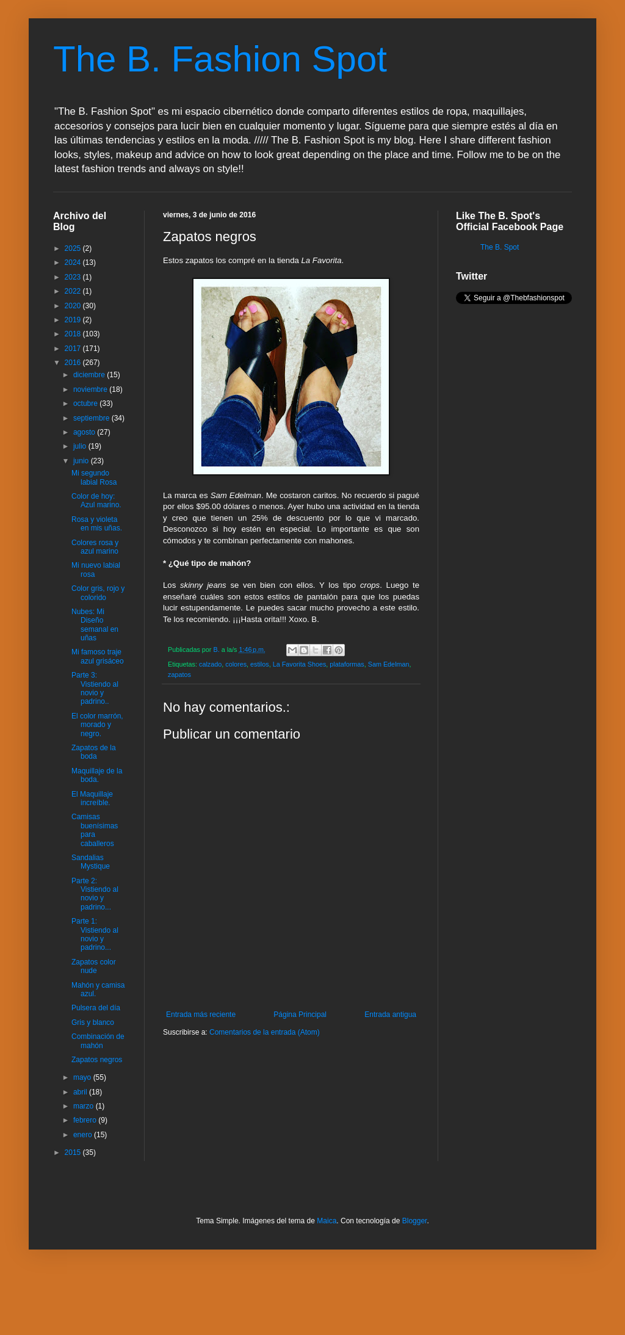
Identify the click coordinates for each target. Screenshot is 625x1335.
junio (82, 461)
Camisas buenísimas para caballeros (94, 829)
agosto (85, 432)
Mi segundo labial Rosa (94, 477)
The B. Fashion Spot (220, 58)
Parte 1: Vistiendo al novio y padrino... (94, 934)
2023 (74, 277)
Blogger (414, 1221)
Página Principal (300, 1014)
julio (81, 446)
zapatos (179, 674)
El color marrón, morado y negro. (97, 725)
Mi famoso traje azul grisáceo (97, 656)
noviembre (91, 389)
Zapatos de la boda (93, 752)
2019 (74, 320)
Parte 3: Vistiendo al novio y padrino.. (94, 688)
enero (83, 1135)
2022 (74, 291)
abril (81, 1092)
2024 (74, 262)
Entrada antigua (390, 1014)
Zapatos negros (96, 1059)
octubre (86, 403)
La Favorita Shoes (300, 664)
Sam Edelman (389, 664)
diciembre (90, 375)
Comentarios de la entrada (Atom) (264, 1032)
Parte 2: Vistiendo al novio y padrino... (94, 894)
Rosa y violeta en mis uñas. (96, 523)
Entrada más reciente (201, 1014)
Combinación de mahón (98, 1040)
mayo (83, 1077)
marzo (84, 1106)
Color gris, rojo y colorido (98, 592)
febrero (85, 1120)
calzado (210, 664)
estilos (259, 664)
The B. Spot (499, 247)
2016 (74, 362)
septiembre (92, 418)
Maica (326, 1221)
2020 (74, 306)
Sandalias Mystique (90, 861)
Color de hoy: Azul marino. (96, 500)
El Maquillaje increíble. (92, 798)
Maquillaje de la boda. (96, 775)
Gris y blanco (92, 1022)
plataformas (347, 664)
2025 (74, 248)
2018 (74, 334)
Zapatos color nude (93, 966)
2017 (74, 348)
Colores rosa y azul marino (94, 546)
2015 (74, 1152)
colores (236, 664)
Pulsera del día (95, 1008)
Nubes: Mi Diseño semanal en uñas (94, 624)
